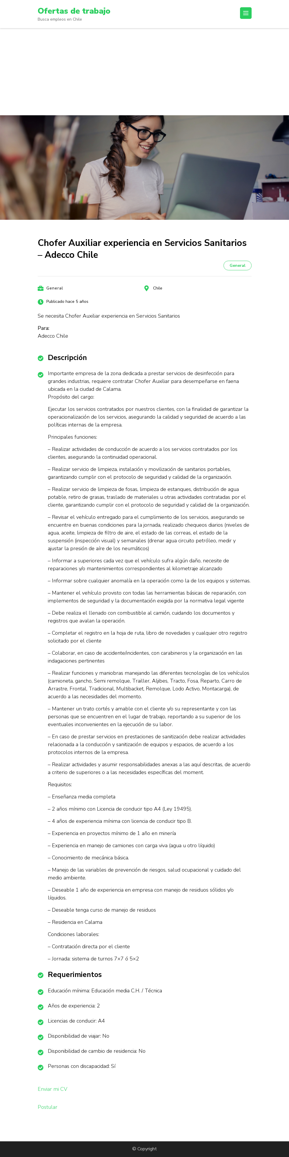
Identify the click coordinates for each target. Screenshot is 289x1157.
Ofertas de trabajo (74, 11)
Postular (47, 1107)
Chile (157, 288)
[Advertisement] (144, 71)
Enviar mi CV (52, 1089)
